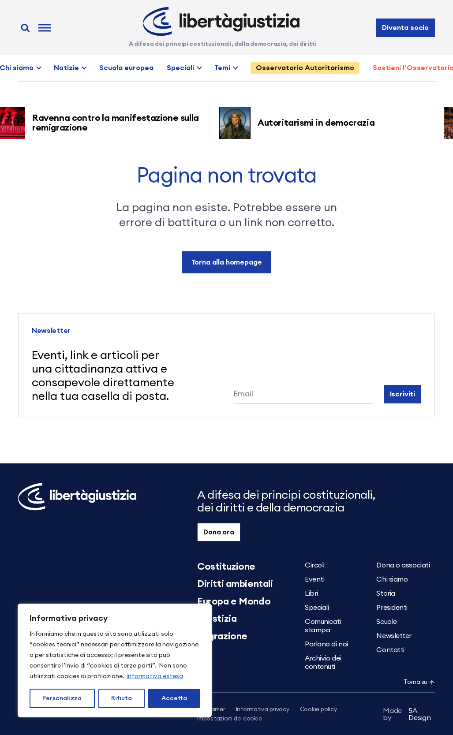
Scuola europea (126, 67)
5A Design (407, 714)
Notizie (66, 67)
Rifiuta (121, 698)
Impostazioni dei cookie (229, 719)
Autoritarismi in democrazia (319, 123)
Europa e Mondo (233, 601)
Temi (222, 67)
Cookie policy (318, 710)
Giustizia (216, 618)
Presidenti (392, 607)
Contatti (390, 649)
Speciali (180, 67)
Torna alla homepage (226, 262)
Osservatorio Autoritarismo (305, 67)
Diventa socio (405, 27)
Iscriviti (403, 394)
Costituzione (226, 566)
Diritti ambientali (235, 584)
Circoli (315, 565)
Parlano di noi (326, 644)
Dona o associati (403, 565)
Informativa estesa (154, 676)
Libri (311, 593)
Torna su (419, 682)
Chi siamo (392, 579)
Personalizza (62, 698)
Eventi (314, 579)
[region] (115, 660)
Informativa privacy (262, 710)
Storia (385, 593)
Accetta (174, 698)
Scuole (386, 621)
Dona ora (218, 532)
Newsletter (394, 635)
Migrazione (222, 636)
